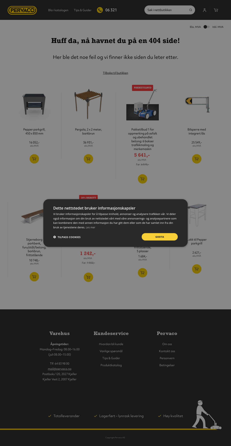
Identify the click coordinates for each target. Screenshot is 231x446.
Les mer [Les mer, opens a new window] (91, 227)
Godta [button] (159, 236)
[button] (66, 236)
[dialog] (115, 223)
